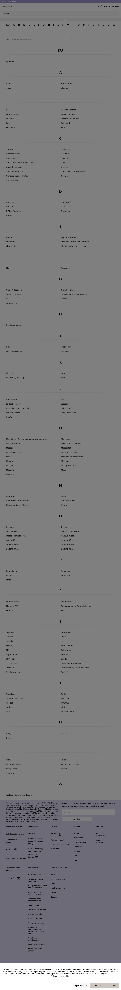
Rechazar (97, 985)
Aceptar (112, 985)
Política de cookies (100, 971)
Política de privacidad (60, 976)
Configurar (81, 985)
